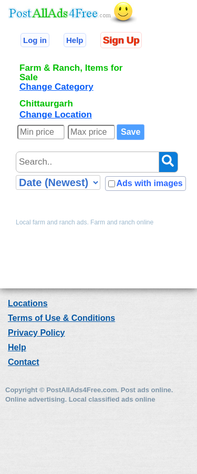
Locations (28, 303)
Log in (35, 40)
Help (75, 40)
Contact (23, 362)
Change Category (56, 87)
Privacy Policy (36, 332)
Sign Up (121, 40)
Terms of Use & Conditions (61, 318)
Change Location (55, 115)
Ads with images (149, 183)
